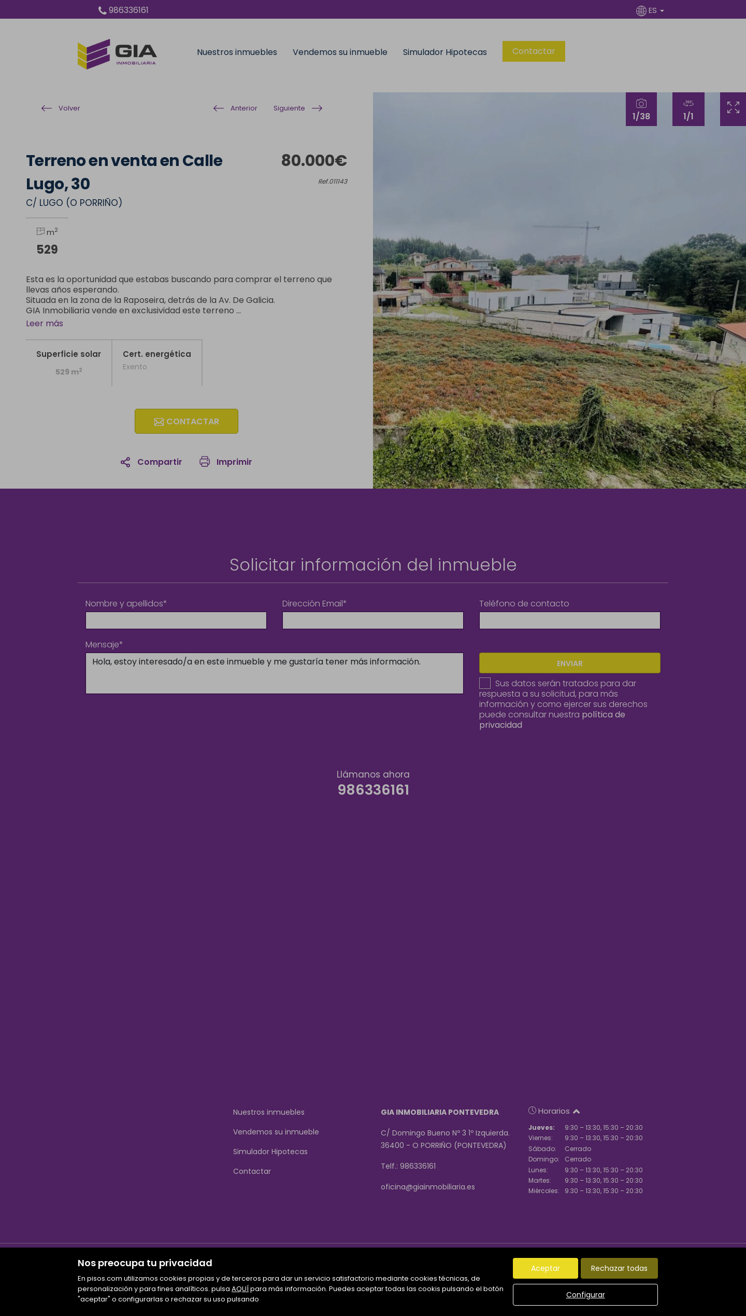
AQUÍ (240, 1289)
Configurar (585, 1295)
